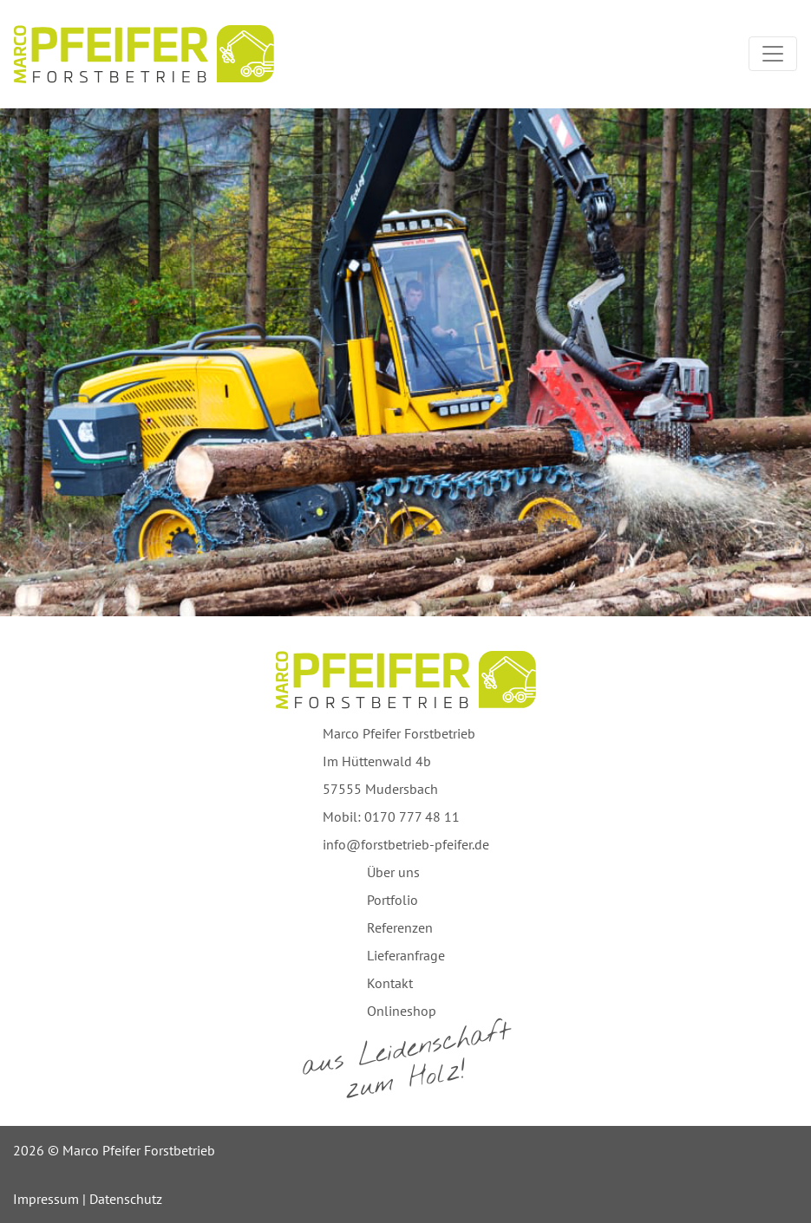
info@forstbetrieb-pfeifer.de (406, 844)
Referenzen (400, 927)
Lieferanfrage (406, 955)
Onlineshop (401, 1010)
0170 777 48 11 (412, 816)
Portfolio (392, 899)
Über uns (393, 872)
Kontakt (390, 983)
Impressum (46, 1198)
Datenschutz (125, 1198)
